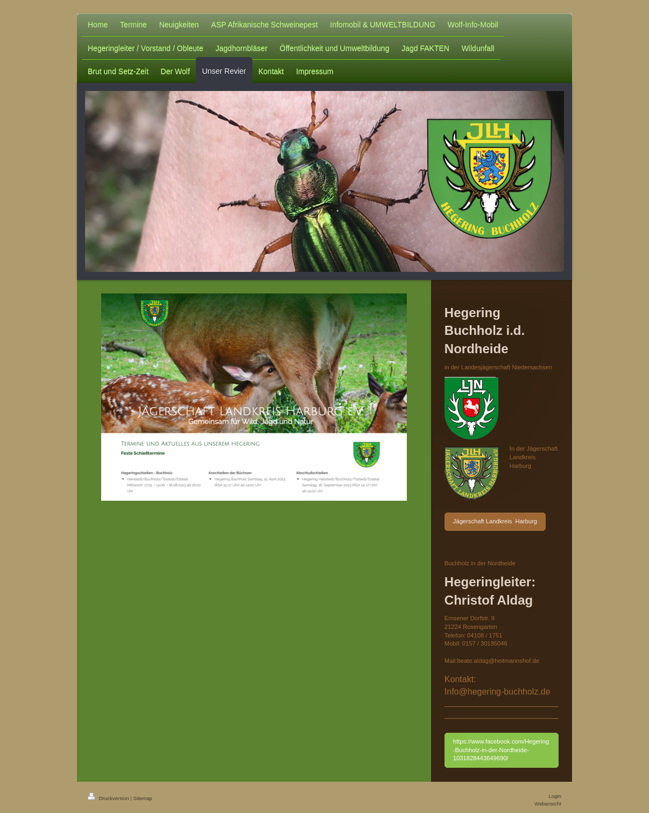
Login (555, 796)
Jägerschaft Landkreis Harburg (495, 521)
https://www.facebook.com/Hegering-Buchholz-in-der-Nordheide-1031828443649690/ (501, 749)
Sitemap (142, 798)
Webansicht (547, 804)
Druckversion (109, 798)
